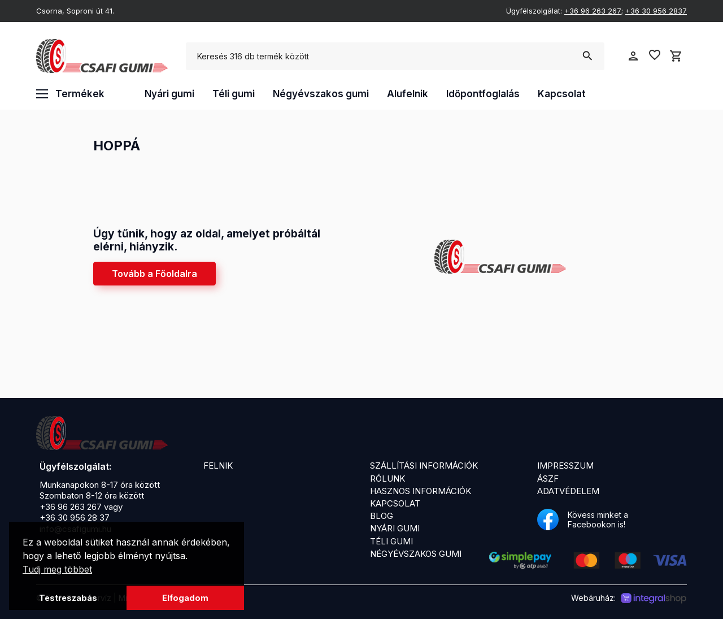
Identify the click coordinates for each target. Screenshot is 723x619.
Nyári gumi (169, 93)
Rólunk (387, 478)
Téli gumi (233, 93)
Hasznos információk (420, 491)
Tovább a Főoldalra (154, 273)
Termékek (70, 93)
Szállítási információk (424, 465)
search (587, 56)
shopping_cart (676, 56)
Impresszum (565, 465)
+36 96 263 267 (592, 10)
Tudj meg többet (57, 569)
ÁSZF (548, 478)
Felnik (218, 465)
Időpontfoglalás (483, 93)
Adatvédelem (568, 491)
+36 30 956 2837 (656, 10)
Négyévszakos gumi (321, 93)
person (633, 56)
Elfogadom (185, 598)
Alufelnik (407, 93)
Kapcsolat (562, 93)
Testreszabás (68, 598)
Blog (381, 515)
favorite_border (654, 55)
